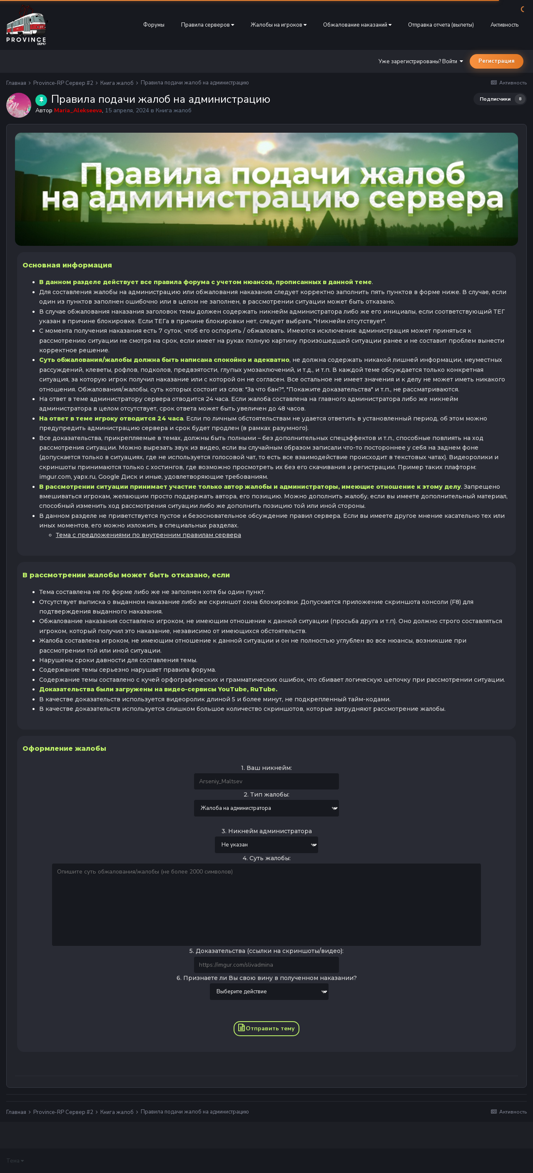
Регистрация (496, 61)
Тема (15, 1161)
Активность (504, 25)
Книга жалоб (174, 110)
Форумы (153, 25)
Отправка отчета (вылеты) (441, 25)
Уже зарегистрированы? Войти (421, 61)
